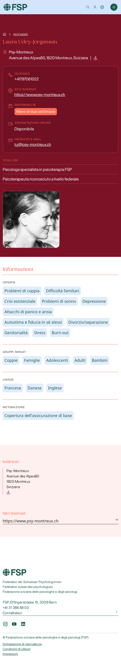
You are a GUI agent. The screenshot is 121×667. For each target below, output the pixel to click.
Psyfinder (20, 34)
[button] (88, 7)
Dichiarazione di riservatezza (22, 644)
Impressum (10, 653)
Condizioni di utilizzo (16, 649)
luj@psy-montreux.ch (32, 144)
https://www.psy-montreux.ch (39, 94)
